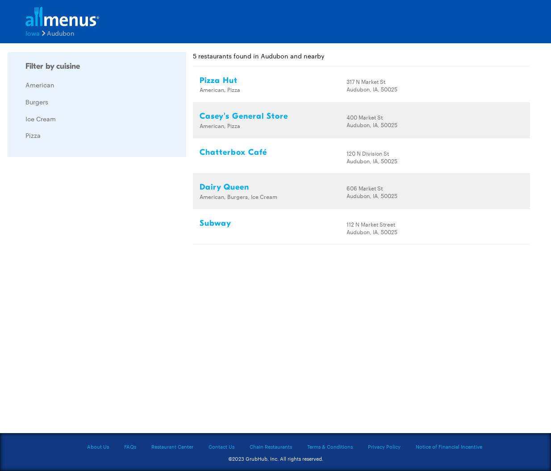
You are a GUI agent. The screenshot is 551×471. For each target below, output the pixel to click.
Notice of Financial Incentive (449, 446)
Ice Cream (40, 118)
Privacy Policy (384, 446)
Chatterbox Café (233, 152)
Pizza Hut (219, 80)
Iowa (32, 33)
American (39, 84)
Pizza (33, 135)
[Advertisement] (75, 297)
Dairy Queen (224, 187)
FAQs (130, 446)
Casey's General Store (244, 116)
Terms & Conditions (330, 446)
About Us (98, 446)
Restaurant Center (172, 446)
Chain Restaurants (271, 446)
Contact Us (221, 446)
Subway (215, 223)
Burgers (36, 101)
